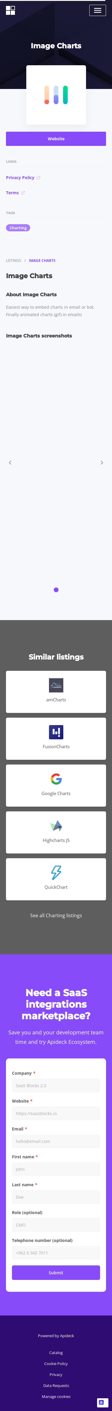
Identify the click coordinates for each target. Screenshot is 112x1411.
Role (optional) (27, 1212)
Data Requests (56, 1385)
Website (56, 138)
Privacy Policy (23, 177)
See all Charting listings (56, 915)
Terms (15, 192)
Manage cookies (56, 1396)
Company (22, 1073)
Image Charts (42, 260)
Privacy (56, 1374)
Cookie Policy (56, 1363)
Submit (56, 1272)
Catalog (56, 1352)
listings (13, 260)
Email (17, 1129)
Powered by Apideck (56, 1335)
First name (23, 1157)
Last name (22, 1184)
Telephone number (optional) (42, 1240)
